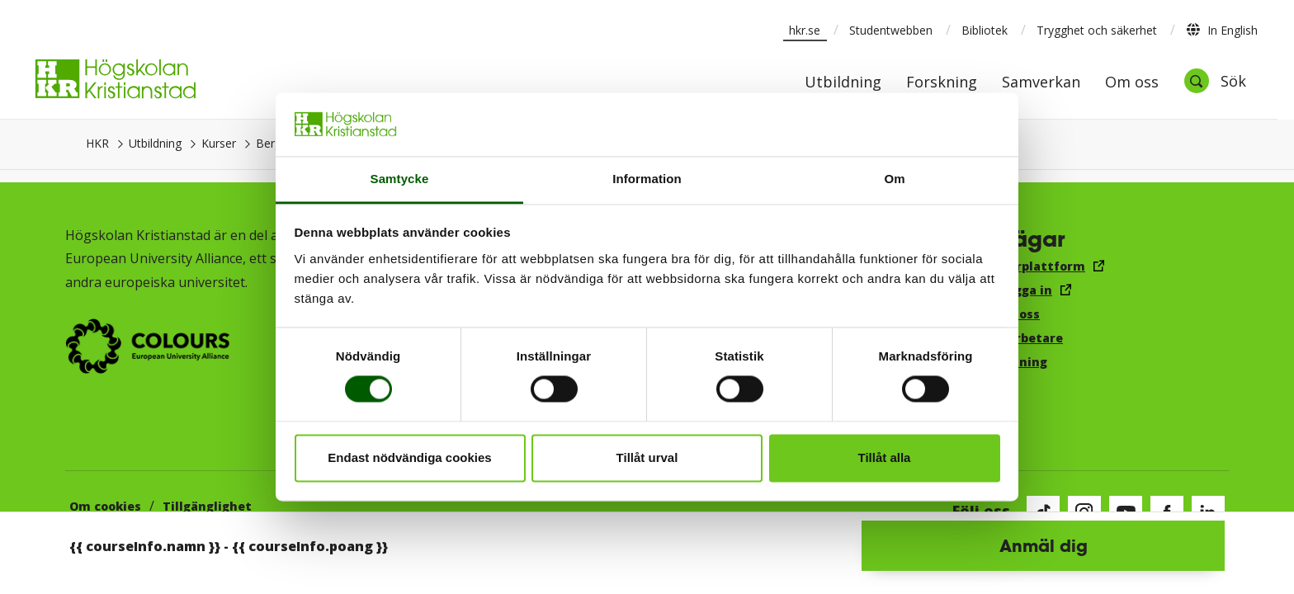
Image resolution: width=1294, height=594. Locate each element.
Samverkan (1041, 83)
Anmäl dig (1043, 545)
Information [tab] (647, 179)
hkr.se (804, 30)
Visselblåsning (1001, 362)
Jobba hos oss (998, 314)
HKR (97, 143)
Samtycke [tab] (400, 179)
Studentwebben (891, 30)
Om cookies (105, 506)
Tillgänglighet (207, 506)
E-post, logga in (1004, 290)
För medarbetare (1009, 338)
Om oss (1132, 83)
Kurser (218, 143)
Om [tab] (894, 179)
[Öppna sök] (1214, 80)
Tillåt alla (884, 457)
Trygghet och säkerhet (1097, 30)
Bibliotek (984, 30)
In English (1222, 30)
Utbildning (155, 143)
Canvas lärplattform (1020, 266)
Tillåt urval (647, 457)
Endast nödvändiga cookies (409, 457)
